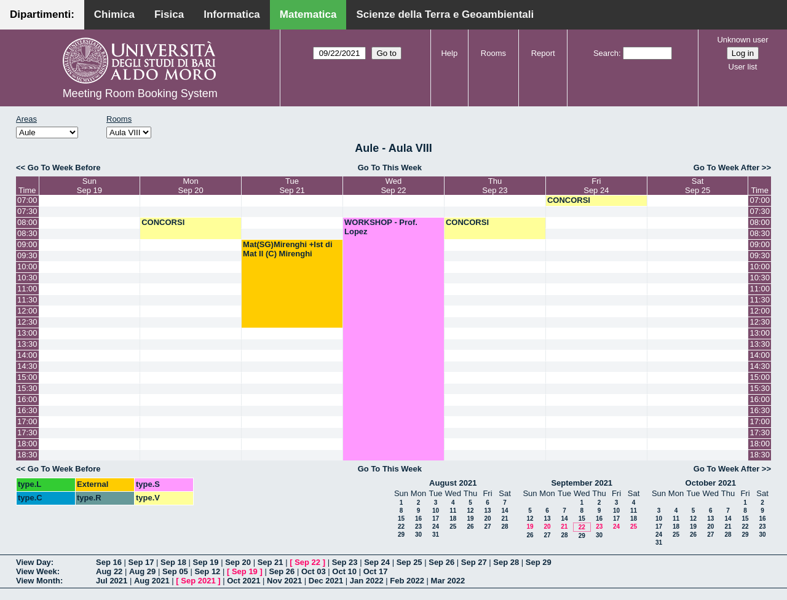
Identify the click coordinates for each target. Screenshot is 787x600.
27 (487, 526)
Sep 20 (238, 562)
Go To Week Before (64, 167)
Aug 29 (142, 571)
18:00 (27, 443)
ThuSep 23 (494, 185)
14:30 (27, 366)
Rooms (493, 53)
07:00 (27, 200)
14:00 (27, 355)
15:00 (27, 377)
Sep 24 (377, 562)
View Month (38, 580)
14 (504, 510)
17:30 (27, 432)
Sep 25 (409, 562)
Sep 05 (175, 571)
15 (401, 518)
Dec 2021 (326, 580)
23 (418, 526)
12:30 (27, 321)
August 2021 (453, 483)
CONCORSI (568, 200)
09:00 (27, 244)
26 (470, 526)
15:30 (27, 388)
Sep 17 (141, 562)
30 (418, 534)
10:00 (27, 266)
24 (435, 526)
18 (452, 518)
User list (743, 66)
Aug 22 (109, 571)
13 (487, 510)
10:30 (27, 277)
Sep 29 (539, 562)
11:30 (27, 299)
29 (401, 534)
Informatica (232, 14)
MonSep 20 (191, 185)
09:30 (27, 255)
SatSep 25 (697, 185)
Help (449, 53)
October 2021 (711, 483)
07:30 (27, 211)
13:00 (27, 333)
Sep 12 (207, 571)
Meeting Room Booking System (140, 93)
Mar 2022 (448, 580)
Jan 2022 (367, 580)
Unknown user (742, 39)
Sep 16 (109, 562)
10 (435, 510)
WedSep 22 (393, 185)
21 (504, 518)
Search (606, 53)
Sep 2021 (198, 580)
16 (418, 518)
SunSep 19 (89, 185)
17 (435, 518)
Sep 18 (173, 562)
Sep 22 (307, 562)
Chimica (114, 14)
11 (452, 510)
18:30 (27, 454)
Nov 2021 (284, 580)
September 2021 (581, 483)
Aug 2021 (152, 580)
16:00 (27, 399)
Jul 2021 (111, 580)
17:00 (27, 421)
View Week (36, 571)
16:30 (27, 410)
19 (470, 518)
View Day (33, 562)
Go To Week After (726, 167)
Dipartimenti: (42, 14)
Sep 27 (474, 562)
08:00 (27, 222)
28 (504, 526)
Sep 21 (270, 562)
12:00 (27, 310)
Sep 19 (206, 562)
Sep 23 (345, 562)
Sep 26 (441, 562)
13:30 (27, 344)
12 (470, 510)
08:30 (27, 233)
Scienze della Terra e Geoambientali (445, 14)
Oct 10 (344, 571)
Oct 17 (375, 571)
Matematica (308, 14)
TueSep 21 (291, 185)
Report (543, 53)
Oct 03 (313, 571)
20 (487, 518)
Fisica (169, 14)
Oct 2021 (243, 580)
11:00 (27, 288)
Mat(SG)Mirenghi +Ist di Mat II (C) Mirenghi (288, 249)
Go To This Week (390, 167)
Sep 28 (506, 562)
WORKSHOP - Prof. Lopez (380, 227)
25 (452, 526)
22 (401, 526)
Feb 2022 (407, 580)
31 (435, 534)
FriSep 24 (596, 185)
